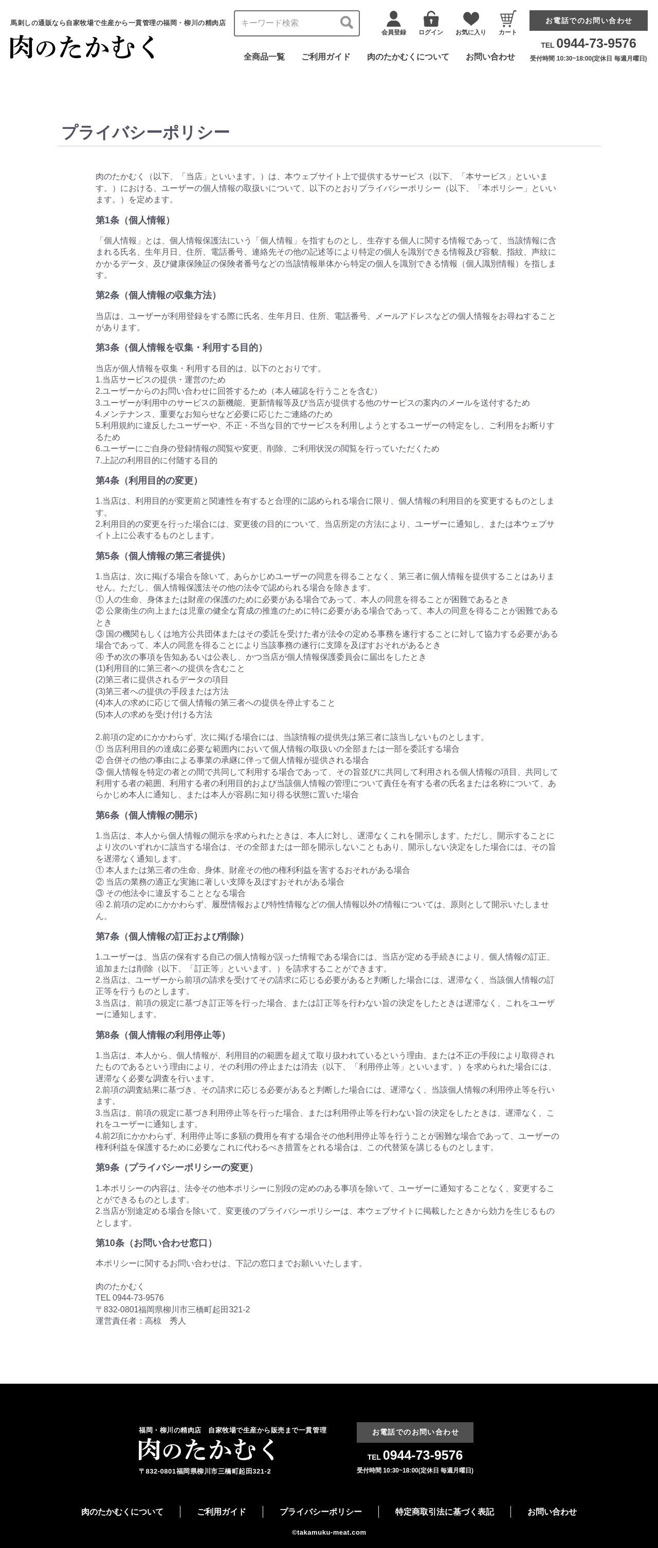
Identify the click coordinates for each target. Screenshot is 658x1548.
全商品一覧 (264, 56)
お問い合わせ (490, 56)
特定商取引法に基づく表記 (444, 1511)
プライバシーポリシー (321, 1511)
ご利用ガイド (326, 56)
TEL (588, 45)
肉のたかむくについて (408, 56)
